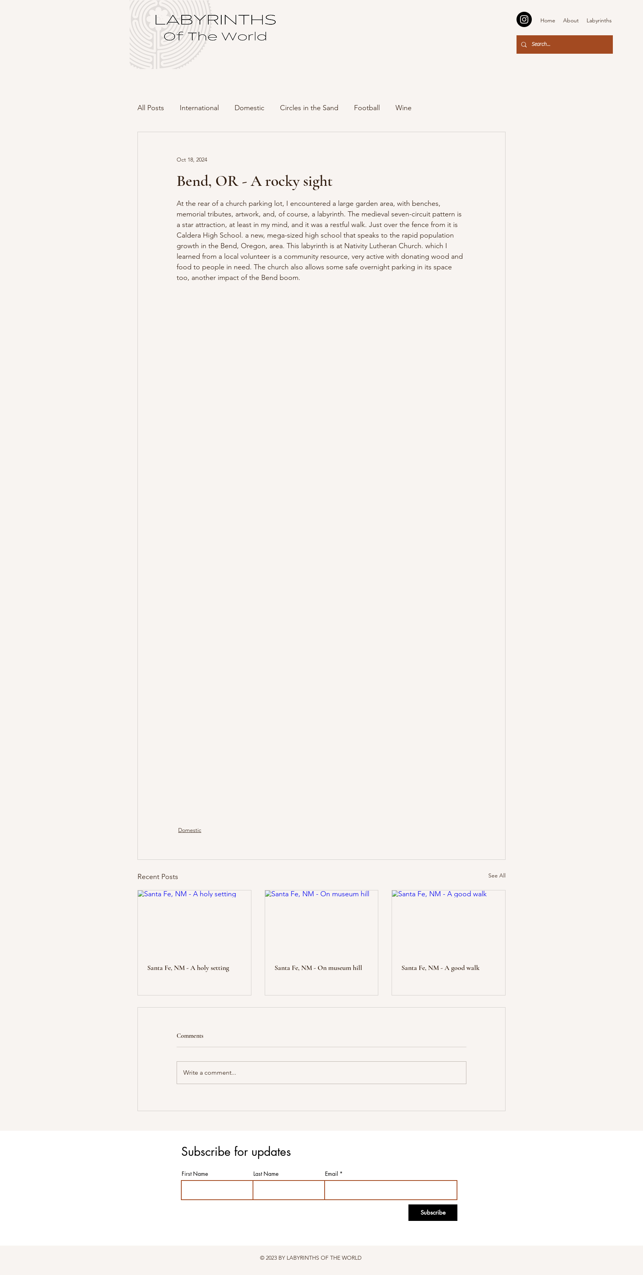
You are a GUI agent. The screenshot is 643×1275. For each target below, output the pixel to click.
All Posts (150, 108)
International (199, 108)
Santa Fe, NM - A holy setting (188, 967)
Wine (404, 108)
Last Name (265, 1174)
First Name (195, 1174)
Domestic (249, 108)
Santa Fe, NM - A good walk (440, 967)
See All (497, 875)
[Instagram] (524, 19)
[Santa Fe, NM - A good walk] (448, 922)
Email (331, 1174)
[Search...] (563, 44)
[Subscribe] (432, 1212)
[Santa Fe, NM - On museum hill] (321, 922)
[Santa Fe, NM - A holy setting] (194, 922)
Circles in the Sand (309, 108)
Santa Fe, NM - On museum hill (318, 967)
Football (367, 108)
